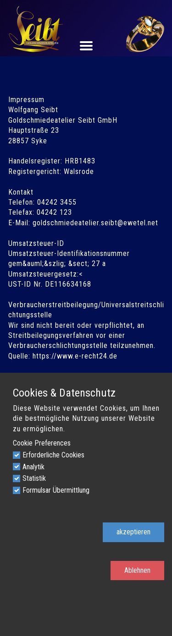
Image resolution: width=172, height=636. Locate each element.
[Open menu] (86, 46)
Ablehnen (137, 570)
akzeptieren (133, 531)
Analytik (33, 466)
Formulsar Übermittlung (55, 490)
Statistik (34, 478)
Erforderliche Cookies (53, 455)
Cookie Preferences (42, 443)
